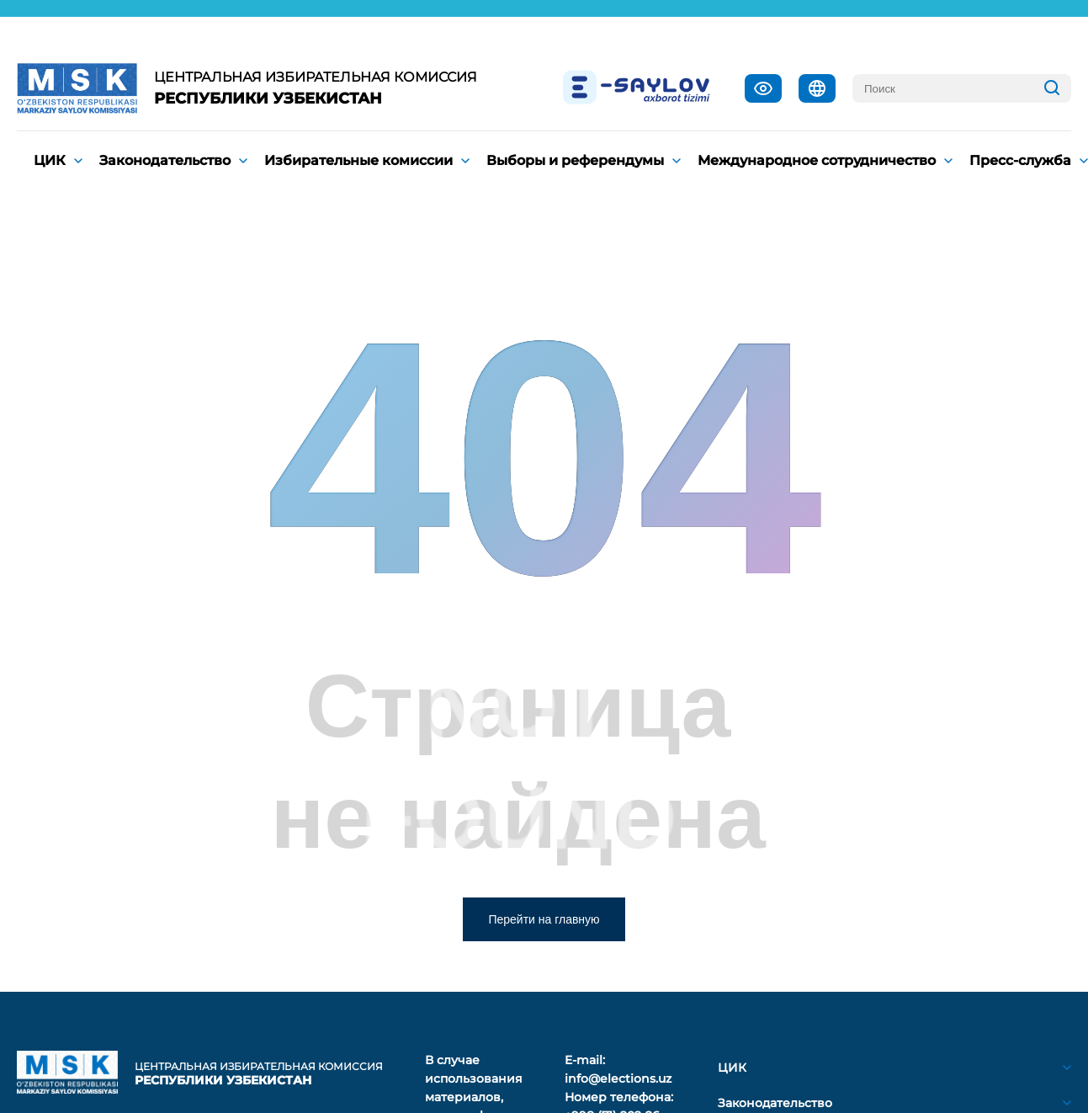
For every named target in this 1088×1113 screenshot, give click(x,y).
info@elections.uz (618, 1078)
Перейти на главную (543, 919)
